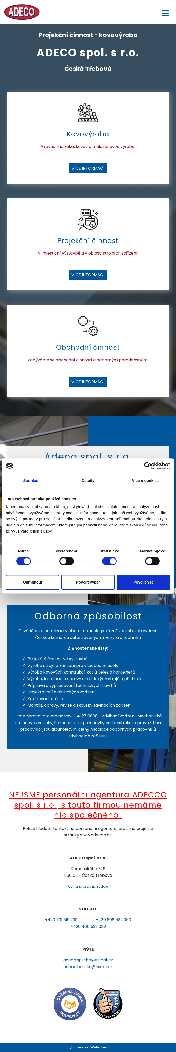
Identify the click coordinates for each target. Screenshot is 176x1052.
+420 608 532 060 (113, 920)
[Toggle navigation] (165, 12)
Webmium (99, 1047)
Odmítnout (32, 582)
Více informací (88, 168)
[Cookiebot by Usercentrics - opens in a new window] (148, 466)
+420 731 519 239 (61, 920)
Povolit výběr (88, 582)
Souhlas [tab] (30, 480)
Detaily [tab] (88, 480)
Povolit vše (143, 582)
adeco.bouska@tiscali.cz (88, 967)
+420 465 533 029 (88, 926)
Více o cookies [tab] (145, 480)
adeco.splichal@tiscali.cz (88, 960)
